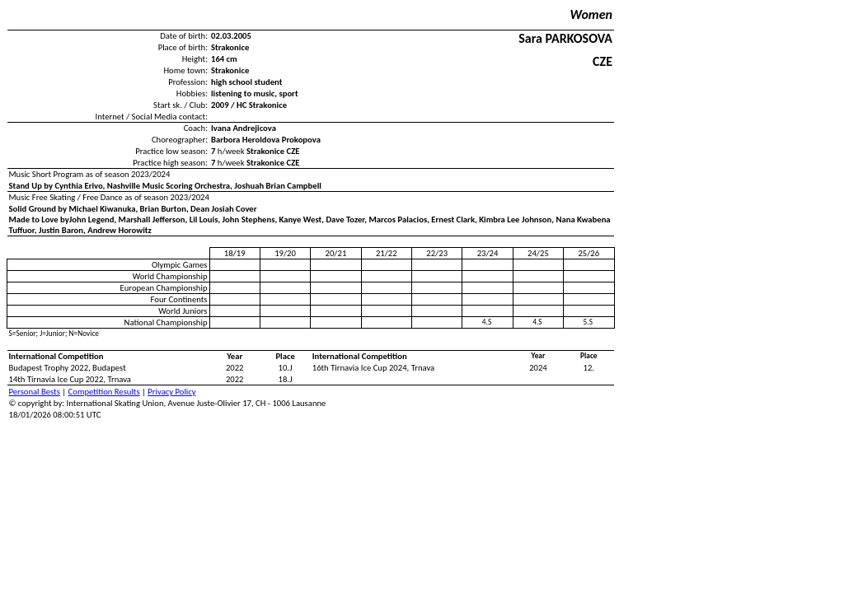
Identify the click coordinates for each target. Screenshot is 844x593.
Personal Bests (34, 391)
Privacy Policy (171, 391)
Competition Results (104, 391)
